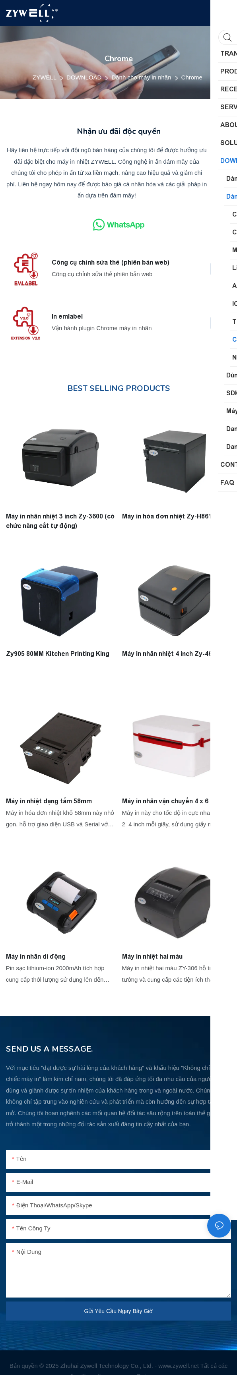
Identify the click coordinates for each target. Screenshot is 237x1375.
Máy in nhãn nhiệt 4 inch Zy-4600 (170, 653)
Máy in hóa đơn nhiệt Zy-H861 (167, 515)
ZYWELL (44, 77)
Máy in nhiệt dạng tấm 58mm (49, 801)
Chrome (191, 77)
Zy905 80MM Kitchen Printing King (57, 653)
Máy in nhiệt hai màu (152, 956)
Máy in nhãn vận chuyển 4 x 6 (165, 801)
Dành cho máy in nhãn (141, 77)
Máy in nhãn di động (36, 956)
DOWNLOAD (83, 77)
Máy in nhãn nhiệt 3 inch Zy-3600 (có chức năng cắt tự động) (60, 520)
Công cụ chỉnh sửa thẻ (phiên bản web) (110, 262)
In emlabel (67, 316)
